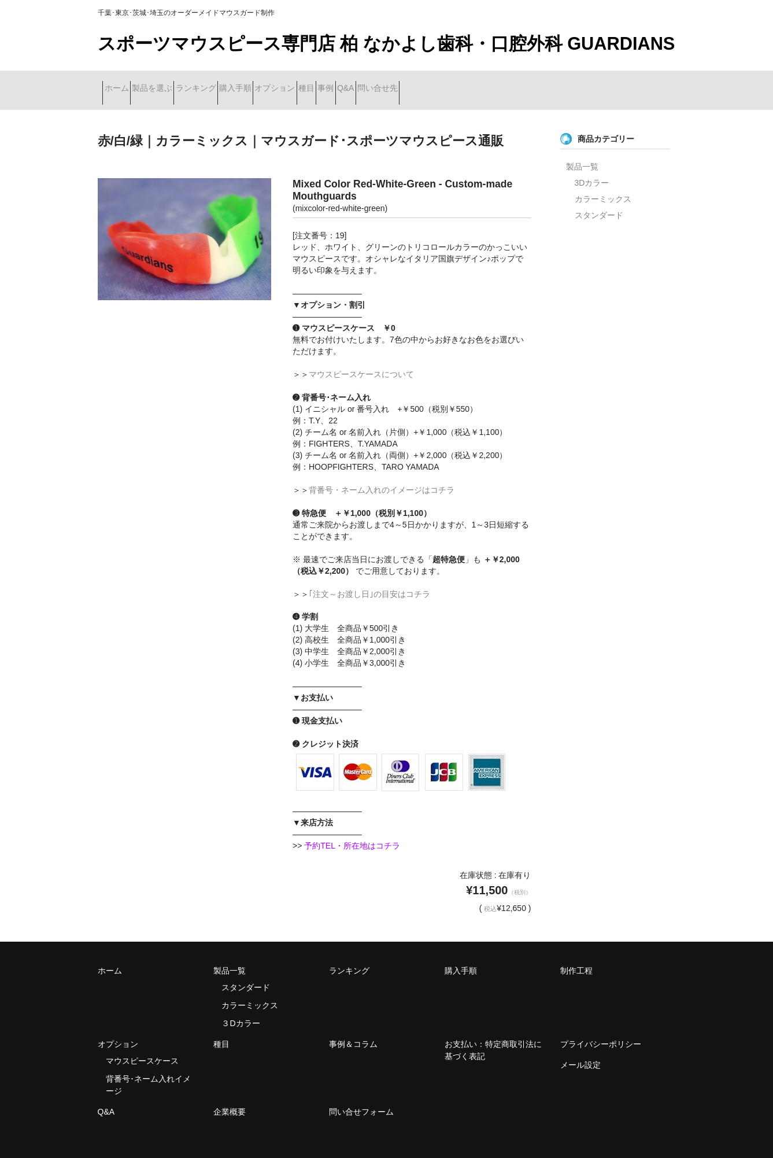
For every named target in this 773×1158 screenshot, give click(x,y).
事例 (454, 82)
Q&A (494, 82)
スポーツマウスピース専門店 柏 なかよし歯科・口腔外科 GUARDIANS (386, 44)
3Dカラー (592, 167)
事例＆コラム (353, 1029)
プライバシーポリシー (600, 1029)
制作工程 (576, 956)
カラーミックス (603, 184)
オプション (362, 82)
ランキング (241, 82)
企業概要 (229, 1097)
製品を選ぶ (177, 82)
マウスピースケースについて (361, 359)
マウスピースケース (142, 1046)
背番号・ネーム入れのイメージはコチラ (381, 475)
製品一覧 (582, 151)
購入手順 (302, 82)
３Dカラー (240, 1008)
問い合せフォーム (361, 1097)
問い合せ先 (547, 82)
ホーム (121, 82)
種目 (414, 82)
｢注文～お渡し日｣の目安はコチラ (369, 579)
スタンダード (599, 200)
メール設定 (580, 1050)
